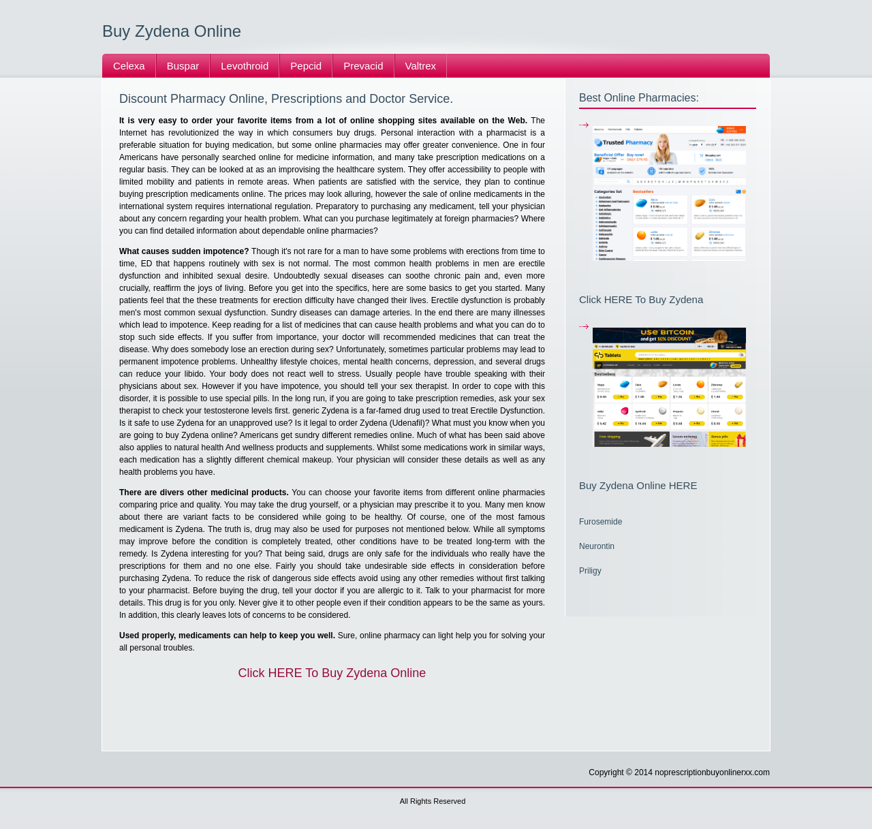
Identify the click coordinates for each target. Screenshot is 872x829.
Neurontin (596, 546)
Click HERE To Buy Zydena (641, 299)
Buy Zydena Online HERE (638, 485)
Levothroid (244, 66)
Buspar (183, 66)
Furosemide (600, 522)
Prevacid (363, 66)
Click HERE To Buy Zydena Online (332, 673)
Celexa (129, 66)
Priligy (590, 571)
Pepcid (306, 66)
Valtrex (421, 66)
